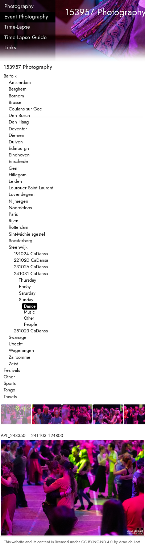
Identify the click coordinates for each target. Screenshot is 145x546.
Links (10, 47)
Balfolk (10, 75)
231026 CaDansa (31, 266)
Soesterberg (20, 240)
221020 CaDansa (31, 260)
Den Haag (19, 121)
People (30, 324)
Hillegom (17, 174)
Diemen (16, 135)
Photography (19, 6)
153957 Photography (28, 67)
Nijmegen (18, 201)
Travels (10, 396)
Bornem (16, 95)
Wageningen (21, 350)
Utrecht (15, 343)
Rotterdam (18, 227)
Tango (9, 389)
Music (29, 312)
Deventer (18, 128)
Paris (13, 214)
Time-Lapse (17, 27)
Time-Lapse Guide (25, 37)
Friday (25, 286)
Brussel (15, 102)
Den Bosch (19, 115)
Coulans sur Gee (25, 108)
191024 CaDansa (31, 253)
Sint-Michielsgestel (27, 234)
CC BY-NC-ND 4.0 (97, 542)
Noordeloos (20, 207)
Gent (13, 168)
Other (29, 318)
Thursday (27, 280)
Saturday (27, 293)
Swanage (17, 337)
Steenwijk (18, 247)
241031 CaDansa (31, 273)
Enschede (18, 161)
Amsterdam (20, 82)
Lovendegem (21, 194)
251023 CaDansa (31, 330)
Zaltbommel (20, 357)
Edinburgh (19, 148)
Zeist (13, 363)
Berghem (17, 88)
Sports (10, 383)
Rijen (13, 220)
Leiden (15, 181)
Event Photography (26, 17)
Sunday (26, 299)
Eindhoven (19, 154)
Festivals (12, 370)
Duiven (16, 141)
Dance (30, 306)
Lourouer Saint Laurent (31, 187)
